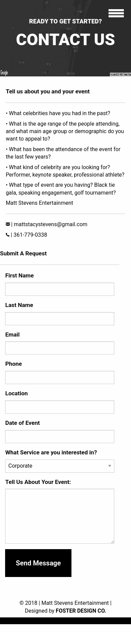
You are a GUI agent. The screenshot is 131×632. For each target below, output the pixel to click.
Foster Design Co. (81, 611)
